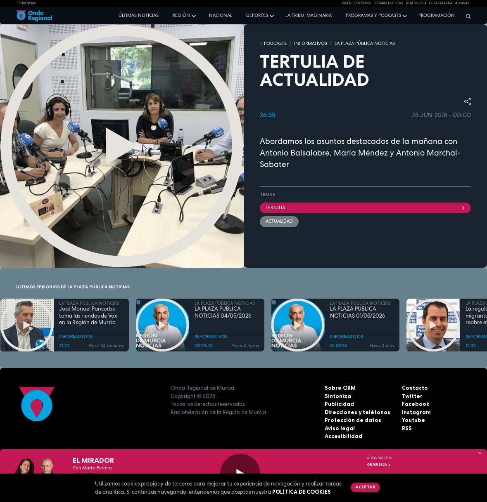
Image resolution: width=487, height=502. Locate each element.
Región (181, 15)
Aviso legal (340, 428)
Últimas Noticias (388, 3)
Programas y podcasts (373, 15)
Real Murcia (416, 3)
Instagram (416, 412)
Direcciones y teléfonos (357, 412)
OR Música (379, 464)
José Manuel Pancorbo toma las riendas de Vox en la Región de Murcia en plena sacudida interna (91, 316)
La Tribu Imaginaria (308, 15)
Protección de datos (353, 420)
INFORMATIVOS (310, 43)
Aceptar (365, 487)
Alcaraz (462, 3)
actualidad (279, 221)
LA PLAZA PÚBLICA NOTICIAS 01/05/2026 (357, 312)
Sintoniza (338, 396)
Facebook (415, 404)
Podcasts (275, 43)
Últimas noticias (139, 15)
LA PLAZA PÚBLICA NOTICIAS (365, 43)
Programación (436, 15)
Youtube (413, 420)
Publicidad (339, 404)
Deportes (257, 15)
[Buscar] (466, 16)
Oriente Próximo (356, 3)
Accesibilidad (343, 436)
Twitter (412, 396)
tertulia (366, 207)
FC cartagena (440, 3)
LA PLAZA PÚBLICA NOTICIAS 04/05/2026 (223, 312)
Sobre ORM (340, 387)
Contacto (415, 387)
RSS (407, 428)
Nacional (220, 15)
